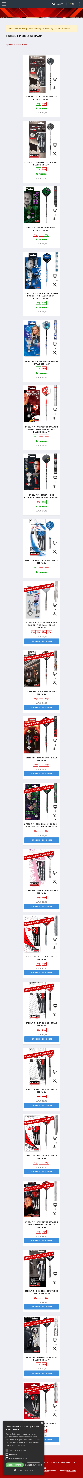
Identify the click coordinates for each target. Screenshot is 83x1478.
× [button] (42, 1423)
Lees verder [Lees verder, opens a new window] (21, 1445)
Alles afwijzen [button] (33, 1465)
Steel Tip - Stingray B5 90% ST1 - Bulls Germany (42, 98)
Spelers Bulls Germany (16, 44)
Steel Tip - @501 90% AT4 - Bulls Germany (41, 561)
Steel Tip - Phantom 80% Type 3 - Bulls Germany (41, 1292)
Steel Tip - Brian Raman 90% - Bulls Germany (41, 229)
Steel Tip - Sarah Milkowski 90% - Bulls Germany (41, 362)
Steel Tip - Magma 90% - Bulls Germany (41, 759)
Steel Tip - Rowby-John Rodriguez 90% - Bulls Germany (41, 496)
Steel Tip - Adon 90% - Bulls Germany (41, 693)
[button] (17, 1450)
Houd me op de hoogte (41, 641)
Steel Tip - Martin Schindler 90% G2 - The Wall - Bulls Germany (41, 625)
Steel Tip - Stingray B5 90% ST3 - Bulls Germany (41, 163)
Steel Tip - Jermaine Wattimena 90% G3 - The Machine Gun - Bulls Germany (41, 296)
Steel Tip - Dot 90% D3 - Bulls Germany (41, 1091)
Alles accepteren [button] (14, 1465)
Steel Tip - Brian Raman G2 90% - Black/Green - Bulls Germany (41, 825)
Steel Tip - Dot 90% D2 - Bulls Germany (41, 1024)
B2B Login (71, 1471)
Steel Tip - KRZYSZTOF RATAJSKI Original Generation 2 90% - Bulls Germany (41, 429)
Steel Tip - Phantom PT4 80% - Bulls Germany (41, 1358)
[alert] (23, 1448)
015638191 (59, 4)
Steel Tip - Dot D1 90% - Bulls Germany (41, 958)
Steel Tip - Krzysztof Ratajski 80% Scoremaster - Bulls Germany (41, 1225)
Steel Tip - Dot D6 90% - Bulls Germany (41, 1157)
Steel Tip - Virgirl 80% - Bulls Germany (41, 892)
